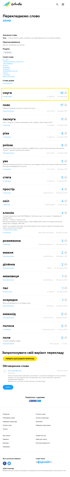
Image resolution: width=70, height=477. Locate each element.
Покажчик (6, 414)
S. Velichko (50, 96)
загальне (8, 52)
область (5, 73)
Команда (6, 443)
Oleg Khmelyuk (50, 204)
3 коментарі (7, 181)
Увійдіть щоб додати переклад (20, 359)
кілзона (5, 65)
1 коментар (6, 125)
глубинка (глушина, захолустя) (13, 61)
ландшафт (6, 67)
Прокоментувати (8, 111)
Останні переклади (42, 418)
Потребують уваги (9, 418)
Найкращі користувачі (43, 425)
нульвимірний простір (10, 71)
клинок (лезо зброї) (10, 230)
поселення (6, 74)
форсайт (43, 462)
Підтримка (6, 446)
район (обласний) (8, 76)
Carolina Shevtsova (48, 329)
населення (6, 69)
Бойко (49, 268)
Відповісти (11, 373)
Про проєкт (6, 435)
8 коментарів (7, 96)
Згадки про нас (41, 435)
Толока (5, 429)
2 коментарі (7, 169)
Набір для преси (41, 439)
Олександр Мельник (15, 370)
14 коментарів (7, 291)
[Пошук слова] (57, 4)
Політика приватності (43, 443)
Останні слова (40, 414)
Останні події (7, 425)
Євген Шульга (54, 343)
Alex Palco (50, 306)
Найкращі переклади (10, 421)
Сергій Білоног (8, 83)
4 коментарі (7, 137)
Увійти (8, 387)
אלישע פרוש (51, 111)
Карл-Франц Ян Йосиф (46, 232)
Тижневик (39, 421)
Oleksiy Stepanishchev (46, 244)
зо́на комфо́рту (8, 63)
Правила (6, 439)
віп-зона (5, 60)
